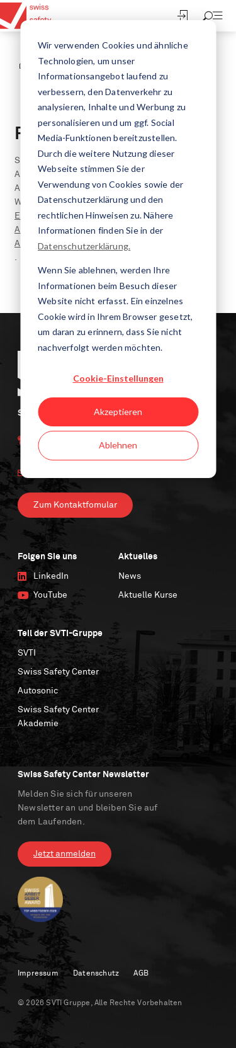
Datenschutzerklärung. (84, 246)
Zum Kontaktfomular (75, 505)
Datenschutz (96, 973)
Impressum (38, 973)
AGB (141, 973)
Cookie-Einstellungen (118, 378)
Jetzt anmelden (64, 854)
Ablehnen (118, 445)
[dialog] (118, 249)
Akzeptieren (118, 411)
